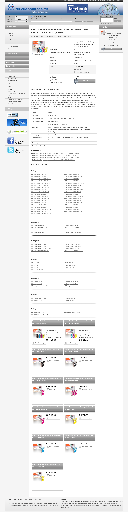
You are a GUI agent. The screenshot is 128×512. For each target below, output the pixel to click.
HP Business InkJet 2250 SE (40, 196)
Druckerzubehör (11, 27)
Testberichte (101, 0)
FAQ (9, 74)
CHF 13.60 (51, 386)
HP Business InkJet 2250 (71, 194)
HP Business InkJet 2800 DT (40, 211)
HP (10, 40)
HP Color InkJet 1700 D (71, 225)
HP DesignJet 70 (69, 286)
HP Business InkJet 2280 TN (72, 200)
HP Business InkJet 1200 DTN (40, 183)
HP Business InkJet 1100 (71, 174)
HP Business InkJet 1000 (39, 174)
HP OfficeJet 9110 (69, 298)
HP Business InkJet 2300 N (39, 205)
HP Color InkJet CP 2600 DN (40, 251)
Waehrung (10, 21)
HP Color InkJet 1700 (37, 225)
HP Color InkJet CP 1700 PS (72, 246)
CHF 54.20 (51, 340)
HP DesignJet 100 (36, 281)
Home (65, 0)
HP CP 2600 (35, 267)
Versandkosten (12, 78)
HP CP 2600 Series (37, 269)
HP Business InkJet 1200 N (39, 185)
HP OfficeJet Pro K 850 (38, 312)
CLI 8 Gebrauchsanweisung (16, 93)
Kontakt (118, 0)
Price (9, 95)
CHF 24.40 (83, 386)
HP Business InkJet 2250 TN (40, 198)
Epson (11, 38)
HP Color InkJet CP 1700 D (72, 244)
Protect (10, 97)
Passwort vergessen (107, 23)
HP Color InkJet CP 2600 (71, 248)
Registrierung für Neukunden (77, 0)
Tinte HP (52, 36)
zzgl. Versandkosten (113, 45)
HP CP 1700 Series (70, 265)
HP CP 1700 (35, 263)
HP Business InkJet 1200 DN (73, 181)
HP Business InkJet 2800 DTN (73, 211)
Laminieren (10, 62)
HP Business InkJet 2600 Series (41, 209)
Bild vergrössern (39, 54)
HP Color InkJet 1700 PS (71, 228)
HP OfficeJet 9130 (69, 300)
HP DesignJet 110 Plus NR (39, 286)
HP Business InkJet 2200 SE (40, 189)
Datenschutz (11, 76)
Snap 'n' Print (12, 91)
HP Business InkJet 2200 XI (72, 192)
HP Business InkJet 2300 (39, 202)
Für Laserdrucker (13, 46)
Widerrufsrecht (12, 80)
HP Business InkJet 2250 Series (73, 196)
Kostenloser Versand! (82, 72)
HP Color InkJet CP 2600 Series (73, 251)
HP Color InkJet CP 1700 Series (41, 248)
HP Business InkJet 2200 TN (40, 192)
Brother (11, 33)
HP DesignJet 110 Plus (71, 284)
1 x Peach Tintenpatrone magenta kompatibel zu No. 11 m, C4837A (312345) (55, 157)
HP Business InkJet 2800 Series (41, 213)
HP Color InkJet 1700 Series (40, 230)
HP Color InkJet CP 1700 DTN (40, 246)
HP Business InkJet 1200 (71, 179)
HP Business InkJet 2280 (39, 200)
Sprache (9, 19)
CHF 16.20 (51, 358)
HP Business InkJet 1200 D (39, 181)
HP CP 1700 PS (36, 265)
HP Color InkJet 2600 (70, 230)
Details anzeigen (40, 343)
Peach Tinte (11, 103)
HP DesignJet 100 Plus (71, 281)
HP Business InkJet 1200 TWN (40, 187)
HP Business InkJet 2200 (71, 187)
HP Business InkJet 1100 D (39, 176)
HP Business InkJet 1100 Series (41, 179)
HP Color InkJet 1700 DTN (39, 228)
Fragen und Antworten (14, 101)
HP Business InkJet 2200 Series (73, 189)
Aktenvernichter (11, 54)
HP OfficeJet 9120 (36, 300)
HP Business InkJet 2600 (39, 207)
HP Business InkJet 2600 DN (73, 207)
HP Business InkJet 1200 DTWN (74, 183)
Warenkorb (110, 0)
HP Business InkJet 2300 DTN (73, 202)
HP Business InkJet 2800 (71, 209)
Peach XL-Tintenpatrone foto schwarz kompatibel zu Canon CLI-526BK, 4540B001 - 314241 (111, 36)
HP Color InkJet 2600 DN (39, 232)
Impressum (11, 83)
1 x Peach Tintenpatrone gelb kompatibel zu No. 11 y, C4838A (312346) (53, 160)
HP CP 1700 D (68, 263)
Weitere (11, 42)
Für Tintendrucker (13, 31)
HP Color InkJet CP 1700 (39, 244)
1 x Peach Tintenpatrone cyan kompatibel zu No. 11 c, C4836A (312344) (54, 155)
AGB (9, 87)
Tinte (47, 36)
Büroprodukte (10, 66)
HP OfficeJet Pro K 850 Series (40, 314)
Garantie (10, 85)
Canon (11, 35)
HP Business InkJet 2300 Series (73, 205)
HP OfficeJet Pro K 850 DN (72, 312)
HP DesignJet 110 (36, 284)
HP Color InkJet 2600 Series (72, 232)
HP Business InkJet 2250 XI (72, 198)
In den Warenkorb (84, 81)
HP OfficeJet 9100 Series (39, 298)
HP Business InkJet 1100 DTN (73, 176)
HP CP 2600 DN (69, 267)
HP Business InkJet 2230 (39, 194)
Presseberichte (91, 0)
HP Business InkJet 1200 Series (73, 185)
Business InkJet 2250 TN (64, 36)
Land (8, 17)
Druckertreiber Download (15, 99)
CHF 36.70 (83, 340)
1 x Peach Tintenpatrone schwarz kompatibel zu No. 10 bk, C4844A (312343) (55, 153)
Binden (8, 58)
